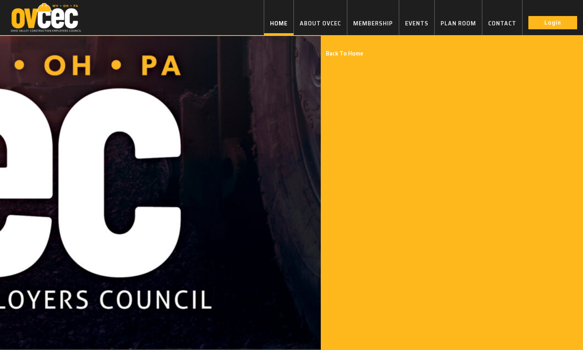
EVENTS (416, 23)
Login (552, 22)
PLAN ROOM (458, 23)
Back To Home (344, 53)
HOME (279, 23)
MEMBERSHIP (373, 23)
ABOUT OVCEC (320, 23)
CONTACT (502, 23)
